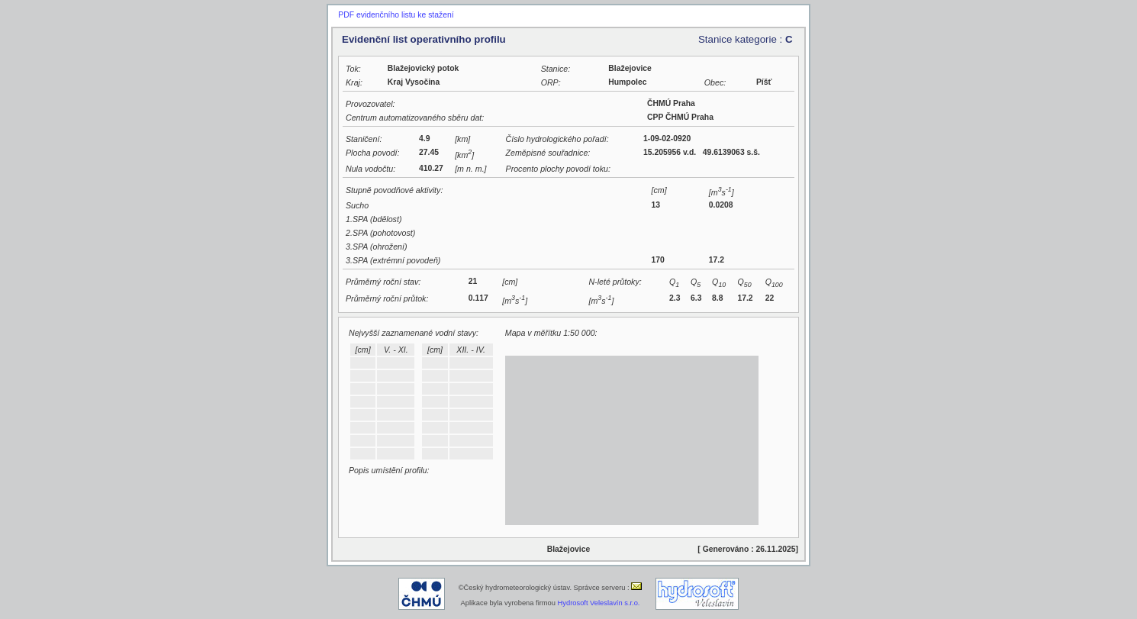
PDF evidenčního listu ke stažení (395, 15)
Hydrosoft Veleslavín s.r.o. (599, 603)
